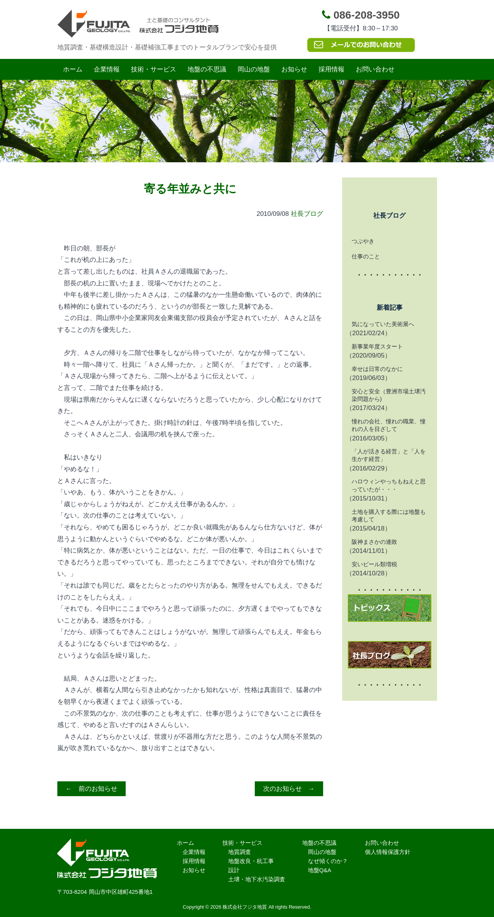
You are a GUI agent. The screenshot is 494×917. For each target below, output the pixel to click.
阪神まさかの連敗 (374, 541)
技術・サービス (153, 69)
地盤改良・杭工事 (251, 861)
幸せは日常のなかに (377, 369)
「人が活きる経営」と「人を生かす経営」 (389, 455)
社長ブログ (307, 213)
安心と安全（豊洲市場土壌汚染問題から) (389, 395)
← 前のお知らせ (91, 788)
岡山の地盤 (254, 69)
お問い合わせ (375, 69)
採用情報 (331, 69)
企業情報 (107, 69)
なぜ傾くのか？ (328, 861)
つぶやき (363, 241)
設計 (234, 870)
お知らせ (294, 69)
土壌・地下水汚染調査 (256, 879)
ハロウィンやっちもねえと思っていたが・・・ (389, 485)
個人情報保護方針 (387, 852)
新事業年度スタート (377, 346)
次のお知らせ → (289, 788)
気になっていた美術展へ (383, 324)
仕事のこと (366, 256)
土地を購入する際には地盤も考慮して (389, 515)
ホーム (72, 69)
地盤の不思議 (207, 69)
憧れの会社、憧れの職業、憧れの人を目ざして (389, 425)
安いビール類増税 (374, 564)
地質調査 (239, 852)
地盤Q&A (319, 870)
